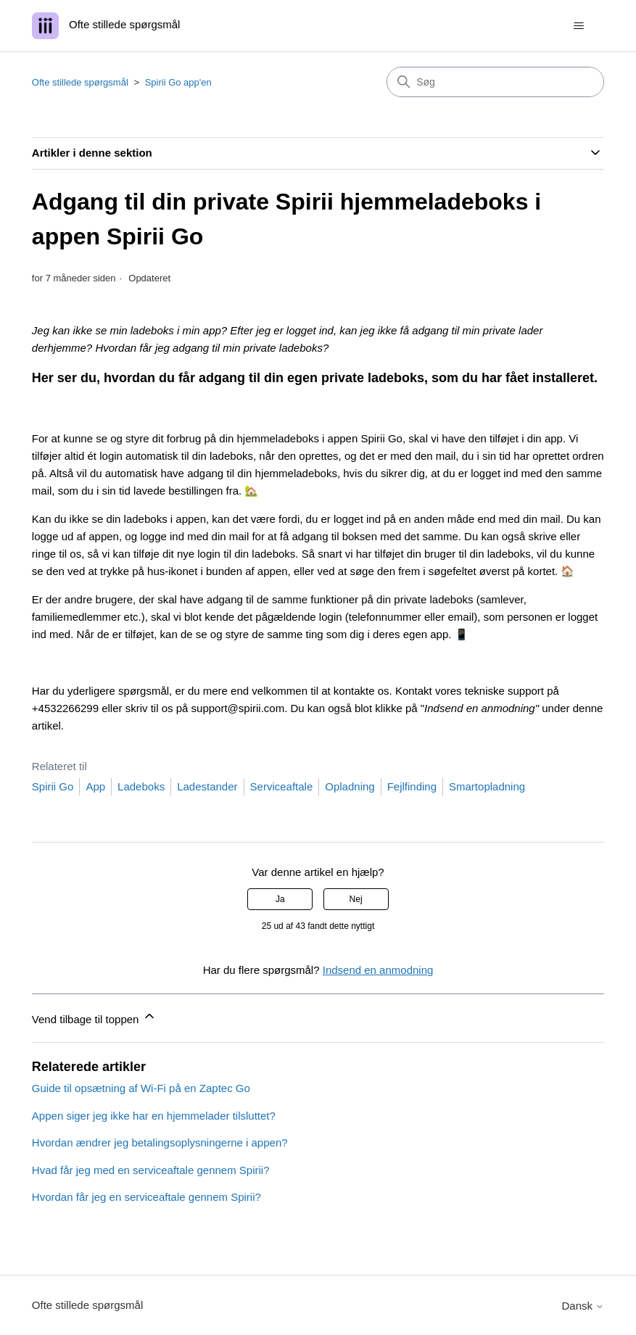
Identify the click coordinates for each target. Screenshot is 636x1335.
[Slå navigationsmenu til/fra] (578, 26)
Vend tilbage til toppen (94, 1017)
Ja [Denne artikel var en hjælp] (280, 899)
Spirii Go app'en (178, 82)
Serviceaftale (281, 786)
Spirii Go (53, 786)
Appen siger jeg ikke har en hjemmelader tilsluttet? (154, 1115)
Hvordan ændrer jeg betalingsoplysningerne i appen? (160, 1142)
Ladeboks (141, 786)
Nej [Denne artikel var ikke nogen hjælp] (356, 899)
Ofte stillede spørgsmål (80, 82)
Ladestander (207, 786)
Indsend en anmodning (378, 970)
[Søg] (495, 81)
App (95, 786)
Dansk (582, 1305)
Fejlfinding (412, 786)
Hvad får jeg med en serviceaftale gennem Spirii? (151, 1170)
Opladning (349, 786)
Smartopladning (487, 786)
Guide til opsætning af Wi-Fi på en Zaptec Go (141, 1088)
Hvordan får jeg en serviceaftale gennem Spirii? (146, 1197)
